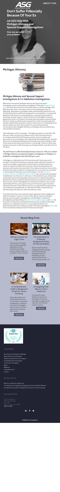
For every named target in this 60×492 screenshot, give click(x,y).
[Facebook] (29, 410)
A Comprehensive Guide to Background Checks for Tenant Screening (19, 290)
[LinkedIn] (25, 410)
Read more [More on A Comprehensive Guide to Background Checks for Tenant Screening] (18, 315)
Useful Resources (9, 369)
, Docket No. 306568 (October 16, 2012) (27, 173)
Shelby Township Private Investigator (15, 358)
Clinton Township (32, 200)
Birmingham (42, 200)
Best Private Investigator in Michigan (15, 354)
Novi (51, 200)
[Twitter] (33, 410)
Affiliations (7, 367)
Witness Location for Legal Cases (18, 238)
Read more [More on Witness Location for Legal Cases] (18, 258)
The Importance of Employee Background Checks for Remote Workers (41, 240)
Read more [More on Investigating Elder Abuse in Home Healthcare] (41, 308)
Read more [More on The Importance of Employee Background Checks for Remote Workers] (41, 265)
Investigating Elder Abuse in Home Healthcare (41, 289)
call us (52, 206)
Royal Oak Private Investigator (13, 356)
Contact (6, 372)
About (6, 365)
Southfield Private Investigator (13, 361)
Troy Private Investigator (11, 363)
